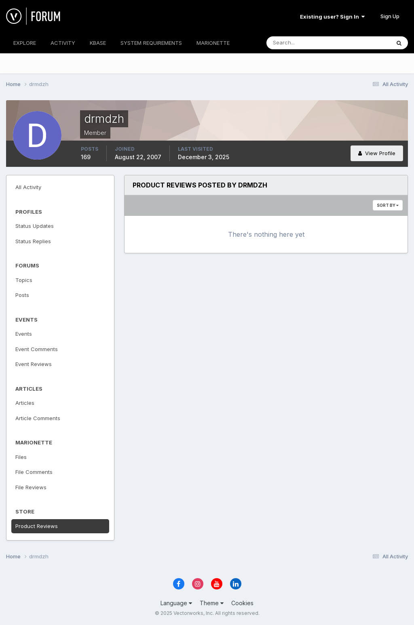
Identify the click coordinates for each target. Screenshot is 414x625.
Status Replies (33, 241)
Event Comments (36, 349)
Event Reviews (33, 364)
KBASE (98, 43)
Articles (24, 403)
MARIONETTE (213, 43)
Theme (212, 603)
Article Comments (37, 418)
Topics (23, 280)
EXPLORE (24, 43)
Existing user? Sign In (332, 16)
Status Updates (34, 226)
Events (23, 333)
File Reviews (30, 487)
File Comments (34, 472)
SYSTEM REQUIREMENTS (151, 43)
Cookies (242, 603)
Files (21, 457)
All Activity (28, 187)
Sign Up (389, 16)
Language (176, 603)
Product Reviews (36, 526)
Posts (22, 295)
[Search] (302, 42)
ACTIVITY (63, 43)
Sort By (388, 205)
